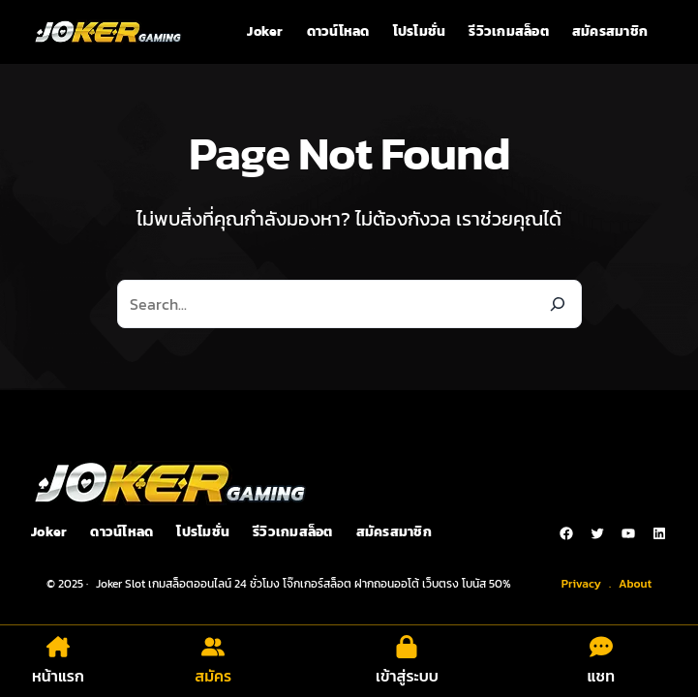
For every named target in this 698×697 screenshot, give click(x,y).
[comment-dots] (601, 646)
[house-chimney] (58, 646)
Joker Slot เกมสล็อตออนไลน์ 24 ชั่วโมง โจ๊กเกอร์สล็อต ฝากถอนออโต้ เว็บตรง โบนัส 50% (303, 583)
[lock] (406, 646)
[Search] (557, 304)
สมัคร (213, 675)
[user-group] (213, 646)
